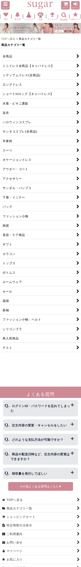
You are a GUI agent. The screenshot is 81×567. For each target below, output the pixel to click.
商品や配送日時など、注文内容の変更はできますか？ (40, 456)
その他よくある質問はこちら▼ (40, 486)
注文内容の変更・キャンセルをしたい (39, 425)
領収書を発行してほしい (29, 473)
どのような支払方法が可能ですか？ (38, 439)
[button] (5, 5)
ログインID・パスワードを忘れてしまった (40, 408)
